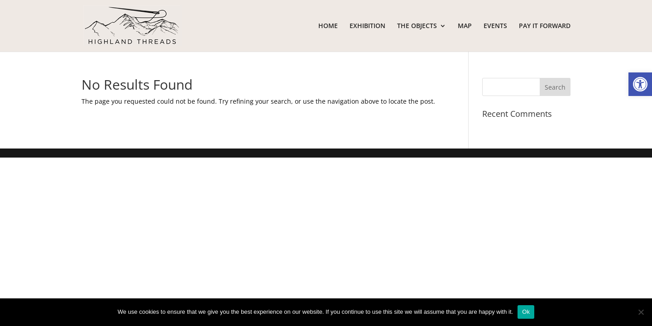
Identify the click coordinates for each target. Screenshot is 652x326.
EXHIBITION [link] (367, 26)
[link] (640, 84)
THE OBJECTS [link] (417, 26)
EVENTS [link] (495, 26)
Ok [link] (526, 311)
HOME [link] (328, 26)
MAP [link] (465, 26)
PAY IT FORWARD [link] (544, 26)
